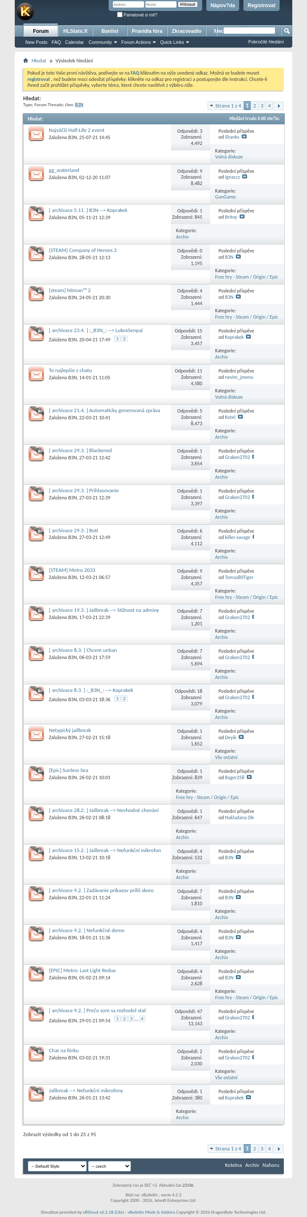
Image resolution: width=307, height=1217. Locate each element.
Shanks (232, 137)
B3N (72, 137)
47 (199, 1011)
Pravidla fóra (147, 31)
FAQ (56, 42)
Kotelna (233, 1165)
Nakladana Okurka (243, 817)
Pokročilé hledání (266, 41)
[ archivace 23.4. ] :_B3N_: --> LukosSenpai (96, 330)
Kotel (230, 417)
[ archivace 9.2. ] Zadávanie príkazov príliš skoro (101, 890)
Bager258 (234, 777)
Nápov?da (223, 5)
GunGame (225, 197)
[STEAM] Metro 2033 (72, 570)
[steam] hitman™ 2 (70, 290)
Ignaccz (232, 177)
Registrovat (261, 5)
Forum (40, 31)
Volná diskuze (229, 157)
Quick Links (172, 42)
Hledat (39, 60)
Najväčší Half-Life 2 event (76, 130)
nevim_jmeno (239, 377)
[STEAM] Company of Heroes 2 (83, 250)
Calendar (74, 42)
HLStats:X (75, 31)
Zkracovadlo (187, 31)
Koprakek (234, 337)
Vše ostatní (226, 757)
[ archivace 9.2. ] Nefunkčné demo (86, 930)
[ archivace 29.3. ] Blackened (80, 450)
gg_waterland (64, 170)
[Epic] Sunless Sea (68, 770)
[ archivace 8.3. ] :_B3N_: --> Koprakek (91, 690)
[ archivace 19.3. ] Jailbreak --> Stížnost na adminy (104, 610)
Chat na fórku (64, 1050)
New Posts (36, 42)
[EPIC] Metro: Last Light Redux (82, 970)
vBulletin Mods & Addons (151, 1212)
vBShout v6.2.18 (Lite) (103, 1212)
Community (100, 42)
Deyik (230, 737)
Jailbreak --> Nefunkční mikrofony (86, 1090)
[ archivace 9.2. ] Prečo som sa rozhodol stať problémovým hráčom (97, 1013)
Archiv (182, 237)
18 (199, 691)
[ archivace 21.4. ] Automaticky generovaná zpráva (104, 410)
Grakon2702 (237, 457)
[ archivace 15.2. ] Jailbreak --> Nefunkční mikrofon (105, 850)
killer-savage (237, 537)
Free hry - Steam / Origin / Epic (246, 277)
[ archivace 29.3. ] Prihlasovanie (84, 490)
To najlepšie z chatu (70, 370)
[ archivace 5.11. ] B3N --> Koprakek (88, 210)
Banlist (109, 31)
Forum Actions (136, 42)
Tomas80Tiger (239, 577)
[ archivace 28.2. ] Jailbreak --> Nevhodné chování (104, 810)
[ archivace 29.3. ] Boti (73, 530)
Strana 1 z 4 (228, 105)
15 (199, 331)
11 (199, 371)
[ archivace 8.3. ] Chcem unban (83, 650)
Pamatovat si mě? (137, 15)
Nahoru (270, 1165)
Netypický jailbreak (70, 730)
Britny (231, 217)
